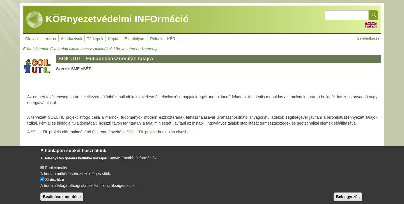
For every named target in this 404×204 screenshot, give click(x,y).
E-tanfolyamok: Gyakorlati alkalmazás (56, 49)
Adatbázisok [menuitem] (71, 38)
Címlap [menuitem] (31, 38)
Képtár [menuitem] (114, 38)
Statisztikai (54, 184)
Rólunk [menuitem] (156, 38)
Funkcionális (56, 172)
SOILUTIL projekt (141, 132)
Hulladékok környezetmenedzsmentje (126, 49)
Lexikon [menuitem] (49, 38)
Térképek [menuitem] (95, 38)
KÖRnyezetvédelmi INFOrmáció (107, 19)
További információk (139, 162)
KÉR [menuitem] (171, 38)
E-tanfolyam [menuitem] (135, 38)
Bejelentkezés (368, 38)
